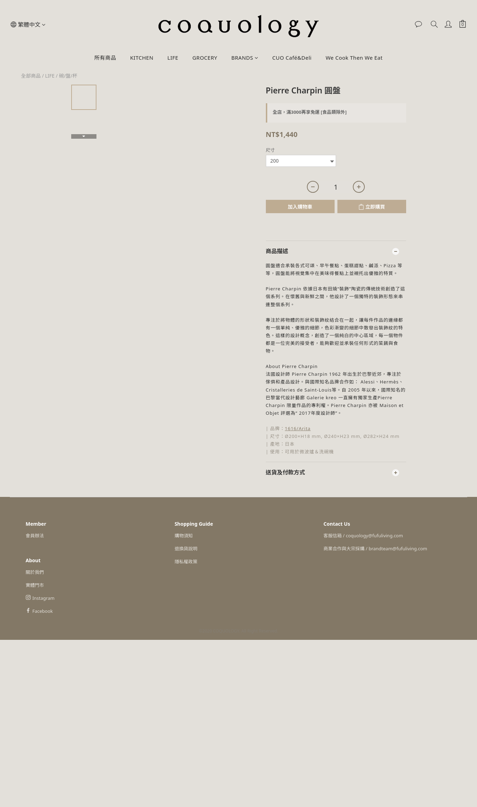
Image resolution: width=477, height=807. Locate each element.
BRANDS (244, 57)
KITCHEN (141, 57)
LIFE (172, 57)
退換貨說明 (186, 548)
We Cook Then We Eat (353, 57)
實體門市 (35, 585)
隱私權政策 (186, 561)
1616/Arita (298, 428)
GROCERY (204, 57)
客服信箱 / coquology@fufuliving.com (363, 535)
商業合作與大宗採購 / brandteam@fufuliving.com (375, 548)
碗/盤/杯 (68, 75)
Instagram (43, 598)
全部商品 (31, 75)
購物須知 (184, 535)
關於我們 (35, 572)
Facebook (42, 611)
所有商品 (105, 57)
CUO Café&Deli (291, 57)
